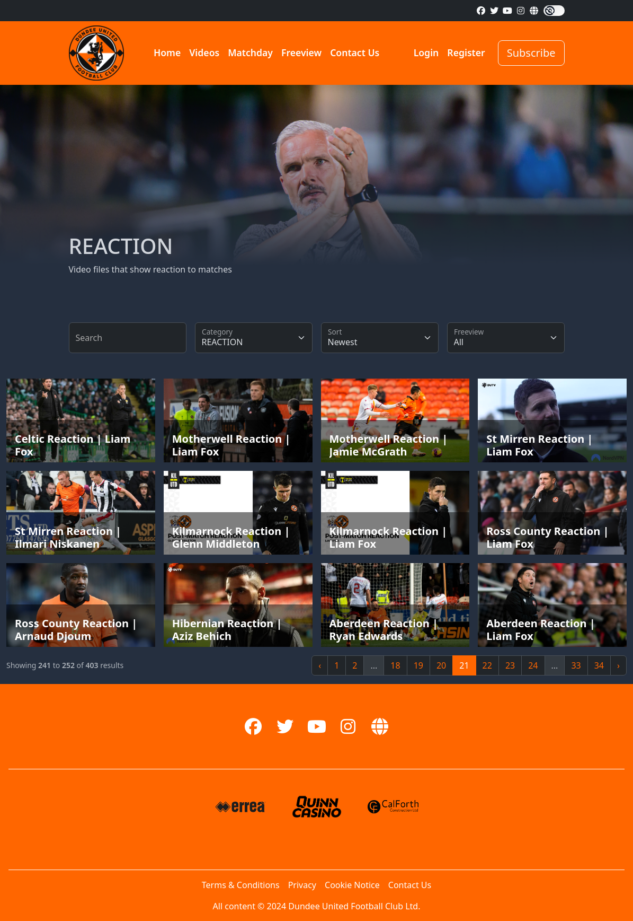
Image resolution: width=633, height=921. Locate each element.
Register (466, 52)
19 (418, 665)
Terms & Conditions (241, 885)
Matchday (250, 52)
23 (510, 665)
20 (441, 665)
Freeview (301, 52)
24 (533, 665)
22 (487, 665)
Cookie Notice (352, 885)
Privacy (302, 885)
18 (395, 665)
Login (426, 52)
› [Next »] (618, 665)
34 (599, 665)
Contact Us (354, 52)
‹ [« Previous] (319, 665)
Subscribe (531, 53)
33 (576, 665)
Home (167, 52)
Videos (204, 52)
